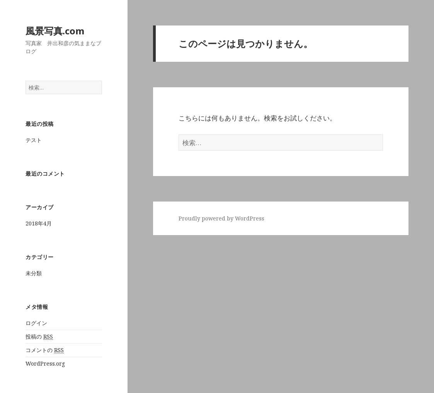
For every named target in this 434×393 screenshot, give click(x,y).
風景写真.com (55, 30)
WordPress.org (45, 363)
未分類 (34, 273)
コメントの (45, 350)
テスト (34, 140)
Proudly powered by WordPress (221, 218)
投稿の (39, 336)
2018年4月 (39, 223)
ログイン (36, 323)
